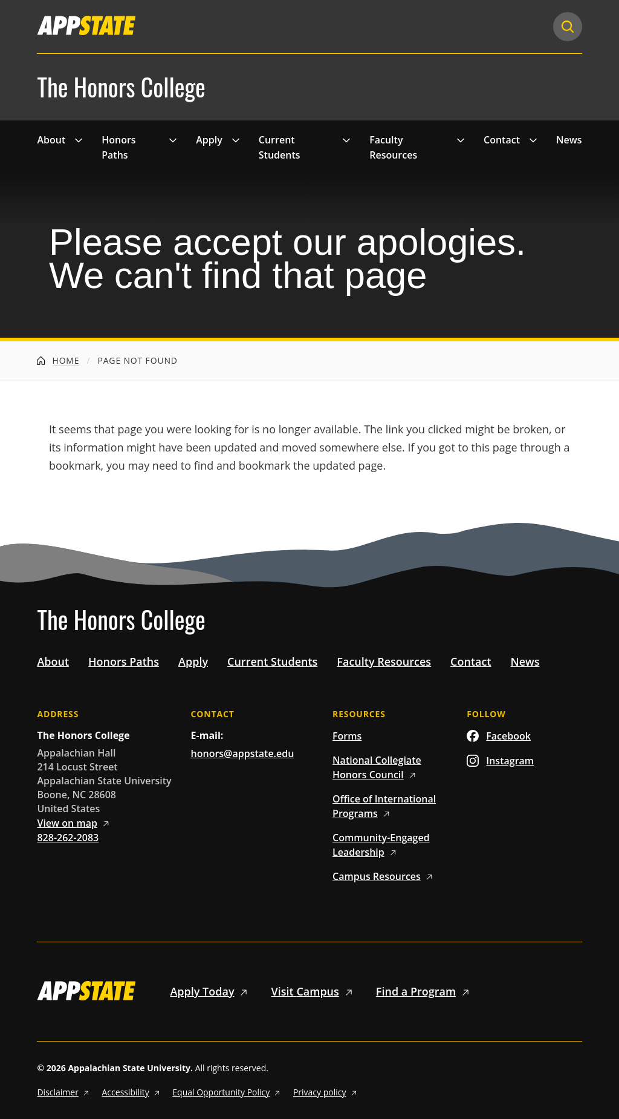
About (51, 139)
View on (74, 823)
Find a (424, 991)
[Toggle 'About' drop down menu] (78, 140)
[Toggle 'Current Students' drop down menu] (346, 140)
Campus (384, 876)
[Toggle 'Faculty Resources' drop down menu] (460, 140)
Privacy (326, 1092)
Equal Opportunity (228, 1092)
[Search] (567, 26)
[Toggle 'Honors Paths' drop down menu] (172, 140)
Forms (346, 736)
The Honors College (121, 87)
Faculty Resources (393, 147)
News (569, 139)
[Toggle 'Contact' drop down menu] (533, 140)
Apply (209, 139)
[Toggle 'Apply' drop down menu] (235, 140)
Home (58, 360)
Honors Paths (118, 147)
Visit (314, 991)
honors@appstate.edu (242, 753)
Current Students (279, 147)
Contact (502, 139)
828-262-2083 (68, 837)
